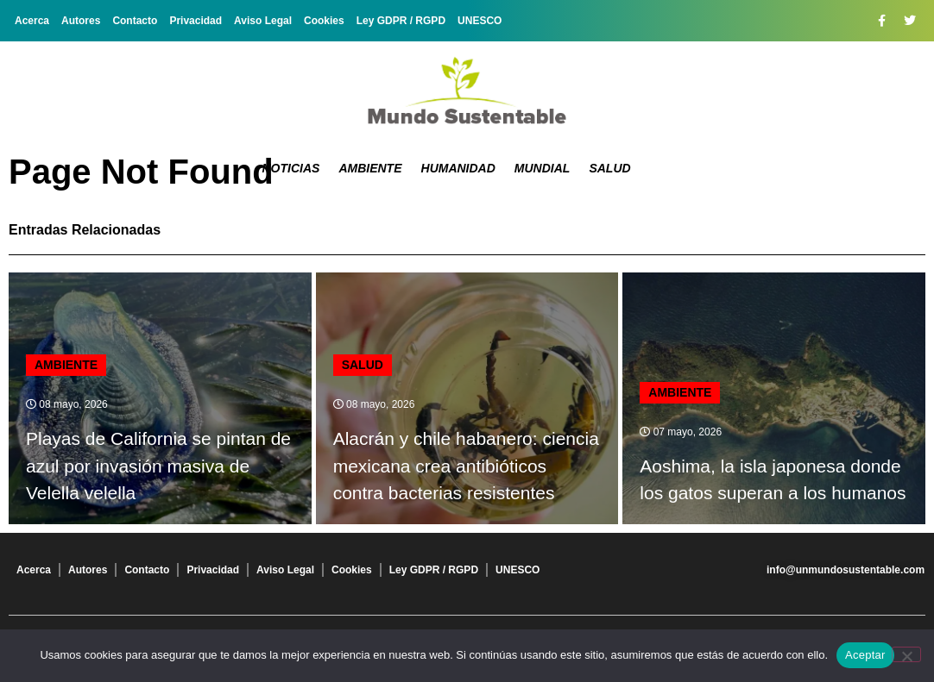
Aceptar (865, 654)
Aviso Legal (263, 21)
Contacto (134, 21)
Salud (609, 168)
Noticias (291, 168)
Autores (80, 21)
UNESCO (480, 21)
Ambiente (369, 168)
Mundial (542, 168)
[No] (906, 654)
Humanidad (458, 168)
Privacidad (195, 21)
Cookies (324, 21)
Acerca (32, 21)
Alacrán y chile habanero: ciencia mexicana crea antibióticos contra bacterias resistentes (466, 466)
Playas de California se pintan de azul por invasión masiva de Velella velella (158, 466)
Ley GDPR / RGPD (401, 21)
